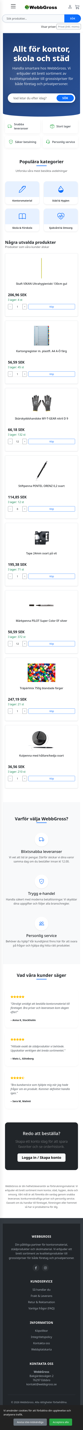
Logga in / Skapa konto (41, 1157)
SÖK (65, 98)
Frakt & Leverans (41, 1296)
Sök (72, 18)
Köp (51, 306)
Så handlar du (41, 1290)
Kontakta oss (41, 1343)
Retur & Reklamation (41, 1302)
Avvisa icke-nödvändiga (30, 1422)
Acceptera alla (61, 1422)
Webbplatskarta (41, 1349)
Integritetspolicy (41, 1337)
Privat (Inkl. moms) (68, 26)
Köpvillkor (41, 1331)
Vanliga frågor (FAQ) (41, 1308)
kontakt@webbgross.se (41, 1384)
